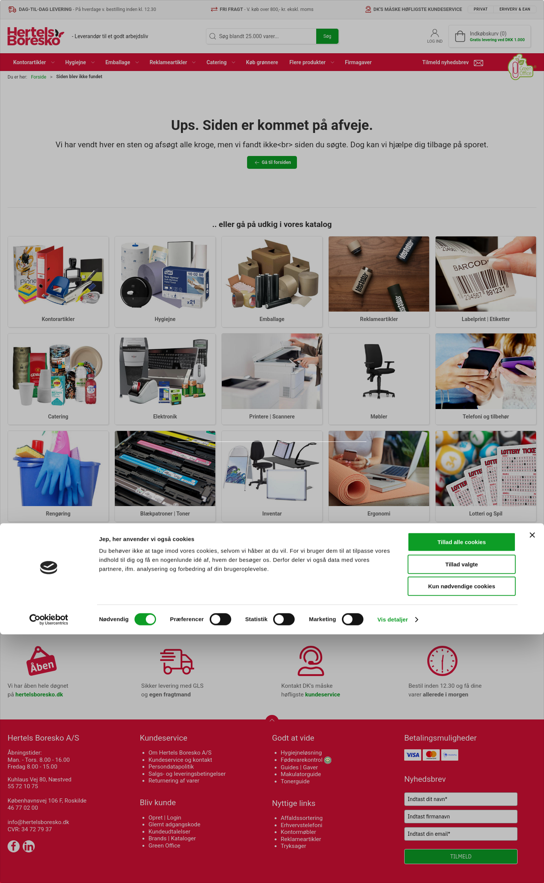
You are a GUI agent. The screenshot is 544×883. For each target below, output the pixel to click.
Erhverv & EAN (288, 461)
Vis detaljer (392, 868)
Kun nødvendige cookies (461, 835)
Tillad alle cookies (461, 790)
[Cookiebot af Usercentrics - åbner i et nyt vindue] (49, 868)
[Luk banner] (532, 783)
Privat (243, 461)
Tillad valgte (461, 813)
